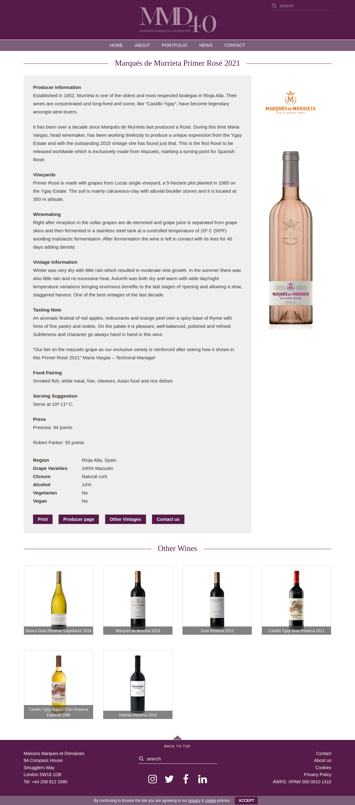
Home (116, 45)
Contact (234, 45)
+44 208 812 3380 (49, 781)
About (142, 45)
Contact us (168, 519)
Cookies (323, 767)
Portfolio (174, 45)
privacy (194, 800)
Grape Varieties (50, 468)
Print (43, 519)
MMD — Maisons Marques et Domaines (177, 19)
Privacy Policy (317, 774)
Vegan (40, 501)
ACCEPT (246, 800)
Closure (42, 476)
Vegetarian (45, 492)
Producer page (78, 519)
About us (322, 760)
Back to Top (177, 746)
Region (41, 460)
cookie (210, 800)
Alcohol (41, 484)
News (205, 45)
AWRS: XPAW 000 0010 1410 (302, 781)
